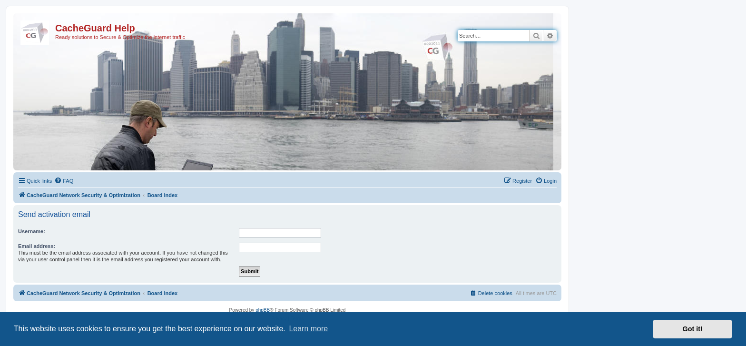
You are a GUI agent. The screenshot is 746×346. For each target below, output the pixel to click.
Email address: (36, 246)
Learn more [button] (308, 329)
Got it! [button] (693, 329)
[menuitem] (63, 181)
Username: (31, 231)
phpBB (262, 310)
